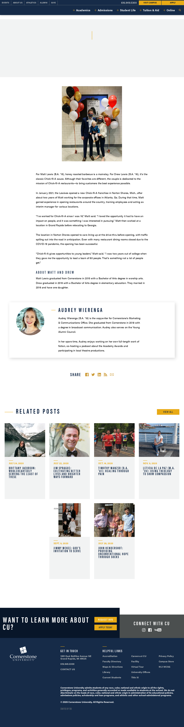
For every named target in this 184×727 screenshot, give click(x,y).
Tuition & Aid (151, 10)
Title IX (135, 677)
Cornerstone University (23, 654)
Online (171, 10)
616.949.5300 (67, 664)
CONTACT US (67, 669)
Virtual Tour (137, 666)
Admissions (105, 10)
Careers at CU (138, 656)
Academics (83, 10)
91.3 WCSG (164, 666)
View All (168, 411)
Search (180, 10)
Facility (135, 661)
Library (106, 672)
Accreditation (110, 656)
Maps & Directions (113, 666)
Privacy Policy (166, 656)
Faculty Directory (112, 661)
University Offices (140, 672)
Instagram (143, 630)
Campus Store (166, 661)
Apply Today (105, 627)
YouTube (157, 629)
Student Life (128, 10)
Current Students (112, 677)
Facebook (150, 630)
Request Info (105, 619)
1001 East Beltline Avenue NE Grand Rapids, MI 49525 (75, 657)
